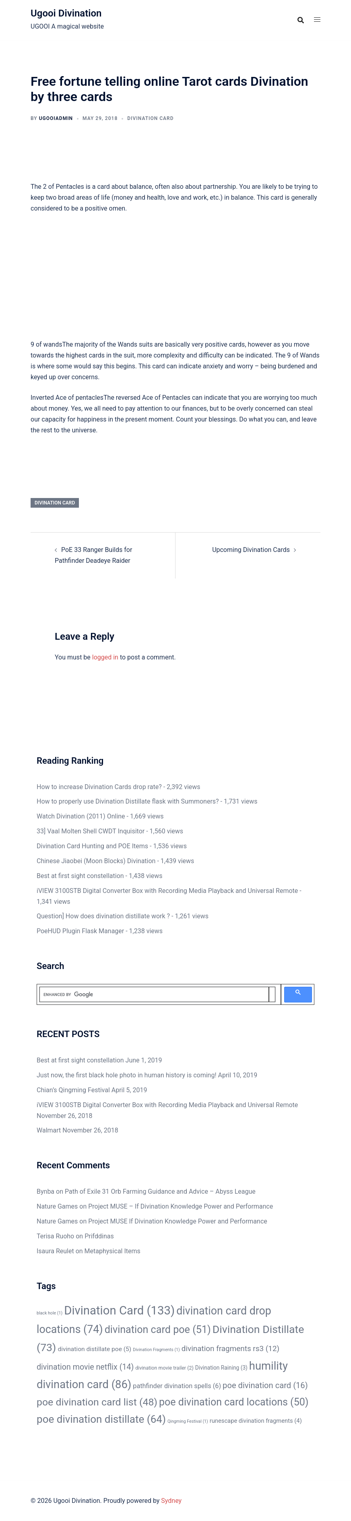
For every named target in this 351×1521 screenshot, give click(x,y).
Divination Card (150, 118)
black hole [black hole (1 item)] (49, 1313)
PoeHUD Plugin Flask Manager (80, 931)
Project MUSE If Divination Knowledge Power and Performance (177, 1221)
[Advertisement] (175, 279)
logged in (105, 657)
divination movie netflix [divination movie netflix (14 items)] (85, 1367)
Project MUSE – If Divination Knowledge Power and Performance (180, 1206)
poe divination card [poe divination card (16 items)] (265, 1385)
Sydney (171, 1500)
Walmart (49, 1130)
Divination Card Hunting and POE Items (92, 846)
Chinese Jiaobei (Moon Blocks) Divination (96, 861)
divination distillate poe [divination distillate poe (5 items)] (94, 1349)
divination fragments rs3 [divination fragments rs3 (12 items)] (230, 1348)
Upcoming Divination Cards (251, 550)
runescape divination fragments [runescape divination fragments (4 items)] (256, 1420)
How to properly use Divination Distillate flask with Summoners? (128, 801)
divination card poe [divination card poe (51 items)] (158, 1329)
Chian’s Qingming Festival (73, 1090)
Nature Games (57, 1206)
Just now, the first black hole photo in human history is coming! (127, 1075)
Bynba (45, 1191)
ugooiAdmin (56, 118)
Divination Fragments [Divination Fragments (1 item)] (156, 1349)
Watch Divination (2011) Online (81, 816)
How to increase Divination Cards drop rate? (99, 787)
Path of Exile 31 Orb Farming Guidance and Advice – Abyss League (160, 1191)
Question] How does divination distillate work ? (103, 916)
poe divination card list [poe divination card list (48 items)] (97, 1402)
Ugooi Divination (66, 13)
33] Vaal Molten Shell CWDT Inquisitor (91, 831)
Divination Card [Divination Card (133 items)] (119, 1310)
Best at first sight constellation (80, 876)
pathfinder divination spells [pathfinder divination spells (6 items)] (177, 1386)
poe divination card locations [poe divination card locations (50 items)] (234, 1402)
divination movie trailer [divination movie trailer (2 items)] (164, 1368)
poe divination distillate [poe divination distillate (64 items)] (101, 1419)
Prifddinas (99, 1236)
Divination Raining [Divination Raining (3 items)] (221, 1367)
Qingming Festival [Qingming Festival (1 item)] (187, 1421)
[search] (154, 994)
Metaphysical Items (112, 1251)
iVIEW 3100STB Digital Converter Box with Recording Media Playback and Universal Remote (167, 891)
